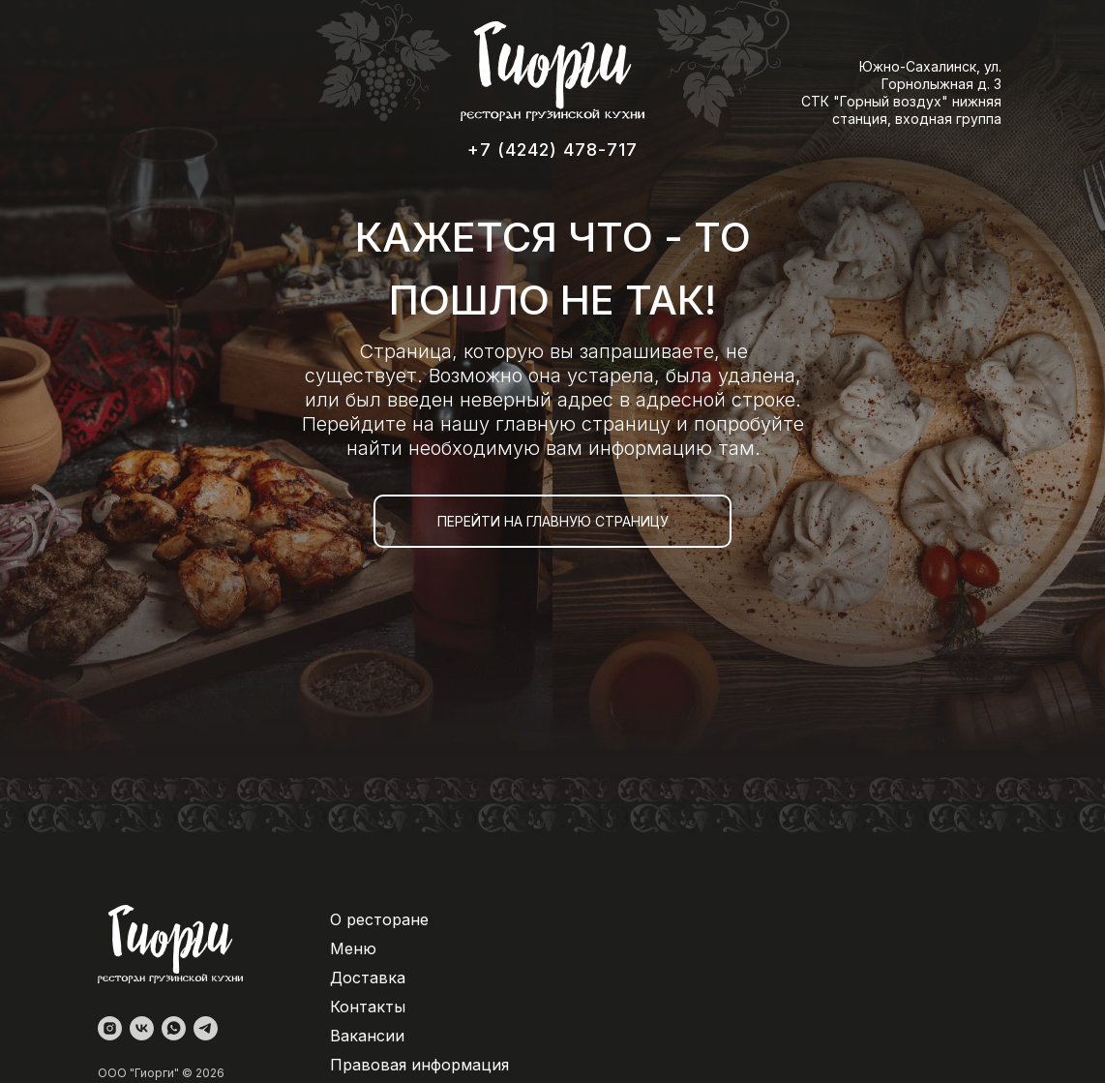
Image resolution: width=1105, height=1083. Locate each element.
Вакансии (367, 1035)
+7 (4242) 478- (537, 149)
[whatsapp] (174, 1028)
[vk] (142, 1028)
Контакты (367, 1006)
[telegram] (206, 1028)
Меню (353, 948)
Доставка (367, 977)
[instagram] (110, 1028)
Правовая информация (419, 1064)
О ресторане (379, 919)
